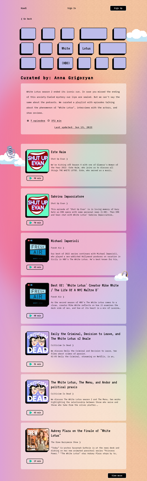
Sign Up (118, 8)
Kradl (24, 8)
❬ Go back (26, 19)
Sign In (72, 8)
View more (117, 475)
